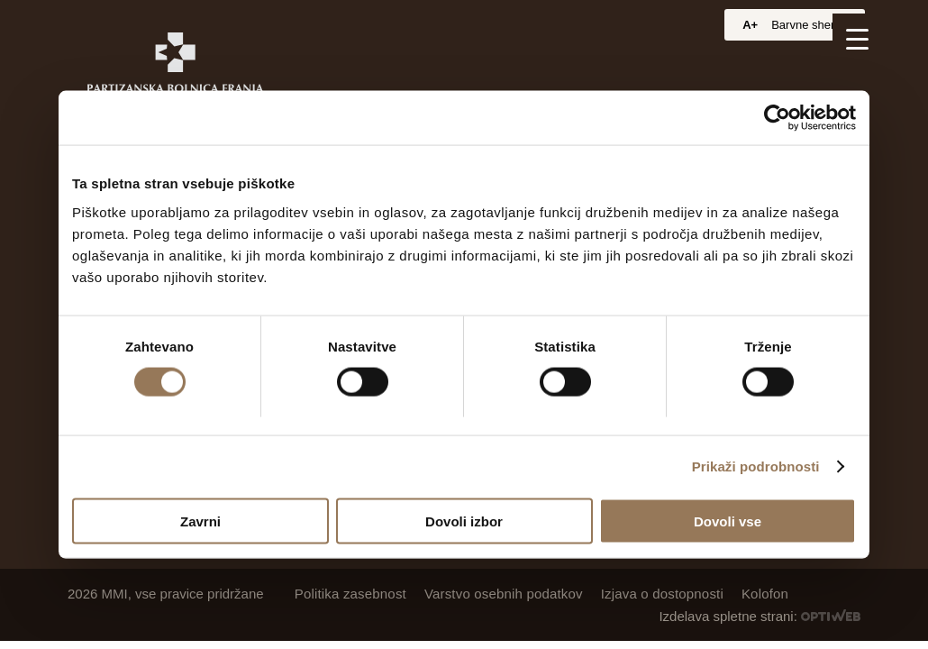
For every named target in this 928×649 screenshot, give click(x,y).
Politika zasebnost (350, 593)
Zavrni (200, 520)
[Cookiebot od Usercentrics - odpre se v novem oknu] (777, 118)
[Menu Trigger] (857, 38)
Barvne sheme (809, 25)
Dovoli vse (727, 520)
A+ (750, 25)
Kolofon (764, 593)
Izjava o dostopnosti (662, 593)
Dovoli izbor (464, 520)
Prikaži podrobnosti (756, 466)
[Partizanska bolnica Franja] (175, 70)
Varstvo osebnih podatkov (503, 593)
